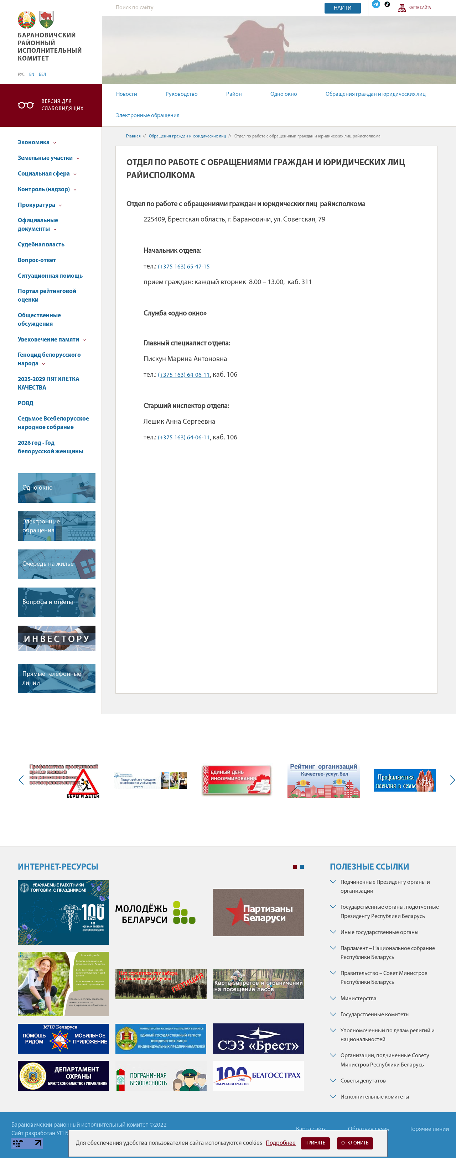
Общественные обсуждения (39, 320)
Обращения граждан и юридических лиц (376, 94)
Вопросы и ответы (47, 602)
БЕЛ (42, 75)
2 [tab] (302, 867)
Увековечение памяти (52, 340)
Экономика (37, 143)
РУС (21, 75)
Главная (133, 136)
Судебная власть (41, 245)
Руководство (182, 94)
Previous (23, 780)
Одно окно (283, 94)
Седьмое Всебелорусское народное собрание (53, 423)
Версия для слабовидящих (63, 105)
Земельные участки (48, 158)
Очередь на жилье (48, 564)
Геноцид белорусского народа (49, 359)
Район (234, 94)
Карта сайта (420, 8)
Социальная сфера (47, 174)
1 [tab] (295, 867)
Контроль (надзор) (47, 190)
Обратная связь (368, 1129)
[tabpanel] (161, 989)
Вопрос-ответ (37, 260)
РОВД (25, 404)
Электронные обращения (148, 116)
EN (31, 75)
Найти (343, 8)
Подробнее (281, 1143)
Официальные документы (38, 225)
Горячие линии (429, 1129)
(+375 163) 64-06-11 (184, 375)
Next (451, 780)
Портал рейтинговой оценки (47, 295)
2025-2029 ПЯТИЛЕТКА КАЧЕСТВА (48, 383)
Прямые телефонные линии (51, 679)
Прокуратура (40, 205)
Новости (126, 94)
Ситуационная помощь (50, 276)
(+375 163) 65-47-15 (184, 267)
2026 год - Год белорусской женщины (50, 447)
